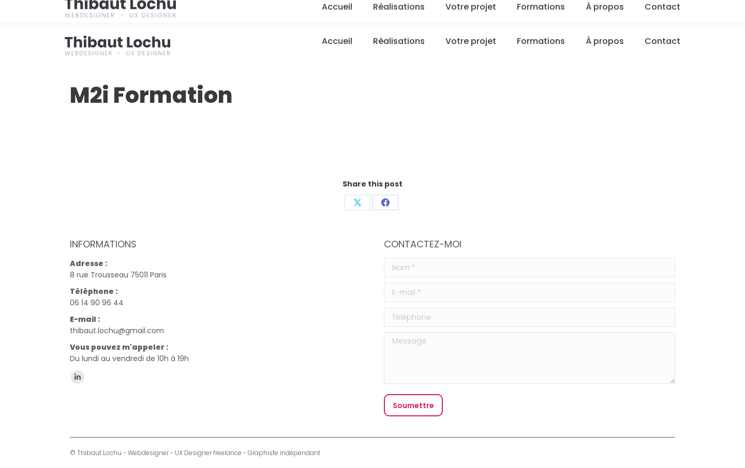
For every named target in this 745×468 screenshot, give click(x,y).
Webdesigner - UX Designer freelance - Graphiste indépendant (224, 452)
